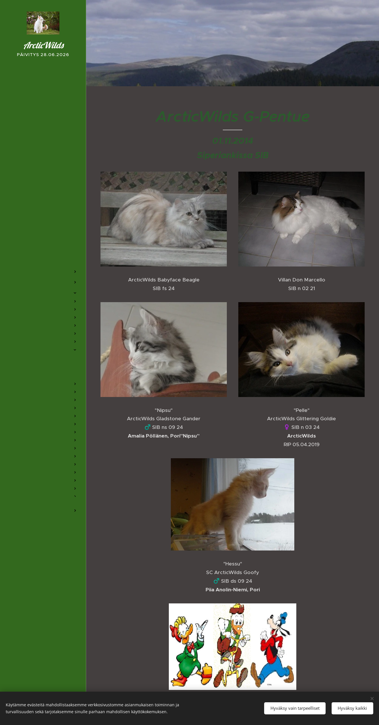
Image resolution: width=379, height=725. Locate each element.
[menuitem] (43, 254)
